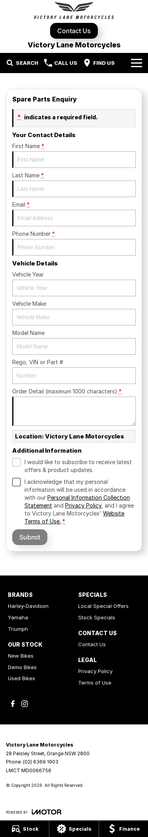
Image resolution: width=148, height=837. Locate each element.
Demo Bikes (22, 667)
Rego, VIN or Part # (74, 371)
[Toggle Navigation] (136, 63)
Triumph (18, 629)
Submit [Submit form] (29, 537)
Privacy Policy (95, 671)
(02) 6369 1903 (40, 762)
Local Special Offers (103, 606)
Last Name (74, 184)
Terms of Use (94, 682)
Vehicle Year (74, 283)
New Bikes (21, 656)
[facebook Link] (13, 704)
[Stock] (24, 828)
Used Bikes (21, 678)
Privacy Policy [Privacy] (83, 505)
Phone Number (74, 243)
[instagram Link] (25, 704)
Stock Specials (96, 617)
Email (74, 213)
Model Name (74, 342)
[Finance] (123, 828)
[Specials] (73, 828)
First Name (74, 155)
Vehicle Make (74, 312)
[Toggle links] (33, 811)
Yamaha (18, 617)
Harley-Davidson (28, 606)
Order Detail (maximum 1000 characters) (74, 407)
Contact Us (74, 31)
